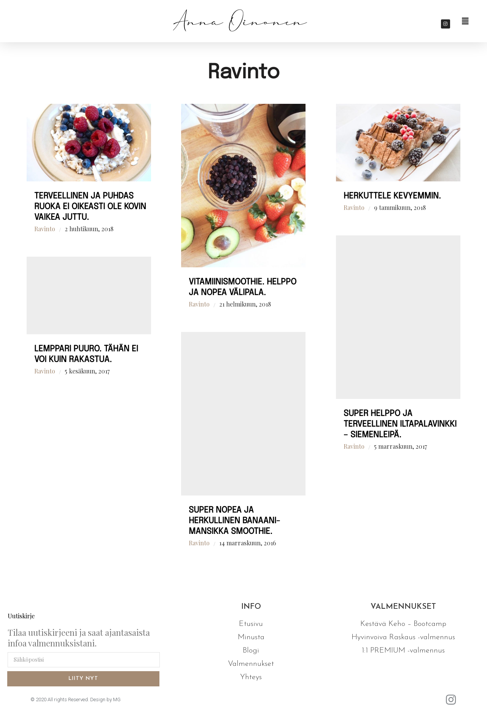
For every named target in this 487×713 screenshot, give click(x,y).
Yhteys (251, 677)
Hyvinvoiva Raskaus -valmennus (403, 637)
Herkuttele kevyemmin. (392, 196)
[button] (465, 21)
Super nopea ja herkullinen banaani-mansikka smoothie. (234, 521)
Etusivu (251, 624)
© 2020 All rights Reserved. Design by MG (75, 699)
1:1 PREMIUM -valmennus (403, 650)
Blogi (251, 650)
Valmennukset (251, 664)
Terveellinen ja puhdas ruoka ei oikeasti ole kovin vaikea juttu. (90, 207)
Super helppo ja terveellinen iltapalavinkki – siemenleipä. (400, 424)
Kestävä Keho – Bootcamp (403, 624)
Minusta (251, 637)
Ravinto (44, 229)
